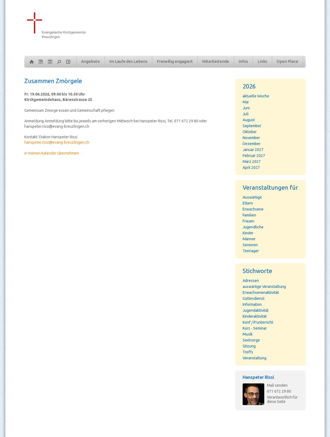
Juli (246, 114)
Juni (246, 108)
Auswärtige (252, 197)
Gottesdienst (254, 298)
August (249, 120)
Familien (249, 215)
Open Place (287, 61)
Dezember (251, 144)
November (251, 138)
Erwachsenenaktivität (261, 292)
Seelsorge (251, 340)
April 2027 (251, 167)
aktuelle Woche (256, 96)
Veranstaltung (254, 358)
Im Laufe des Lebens (128, 61)
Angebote (90, 61)
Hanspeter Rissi (258, 377)
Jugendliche (253, 227)
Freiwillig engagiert (175, 61)
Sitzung (249, 346)
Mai (246, 102)
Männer (249, 239)
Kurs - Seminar (255, 328)
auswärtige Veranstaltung (264, 286)
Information (252, 304)
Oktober (250, 132)
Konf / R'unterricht (258, 322)
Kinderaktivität (255, 316)
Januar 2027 (253, 149)
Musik (248, 334)
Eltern (248, 203)
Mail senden (277, 385)
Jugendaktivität (256, 310)
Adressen (251, 280)
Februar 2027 (254, 155)
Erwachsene (253, 209)
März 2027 (252, 161)
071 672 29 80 (279, 391)
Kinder (248, 233)
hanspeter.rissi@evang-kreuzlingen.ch (56, 142)
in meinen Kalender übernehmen (51, 153)
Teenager (251, 251)
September (252, 126)
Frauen (248, 221)
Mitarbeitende (215, 61)
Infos (243, 61)
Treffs (248, 352)
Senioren (250, 245)
